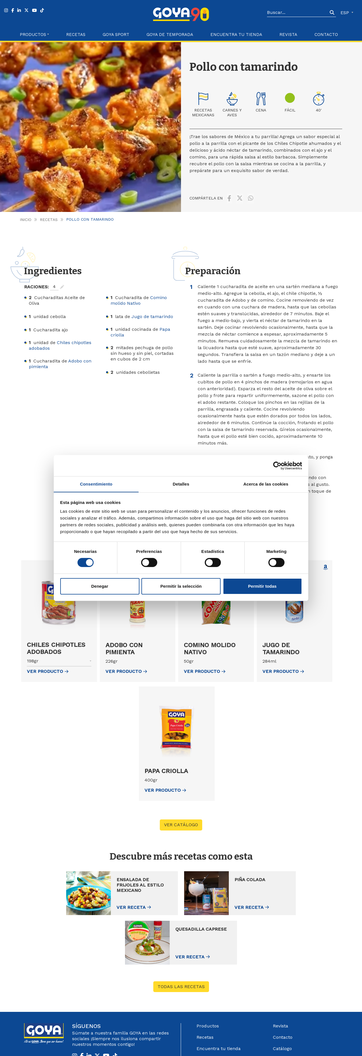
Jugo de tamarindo (152, 314)
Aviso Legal (222, 1044)
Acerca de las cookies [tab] (266, 483)
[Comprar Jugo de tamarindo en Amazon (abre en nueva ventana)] (325, 565)
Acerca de (208, 1019)
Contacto (326, 34)
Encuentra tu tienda (219, 996)
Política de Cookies (294, 1044)
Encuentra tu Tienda (236, 34)
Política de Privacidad (255, 1044)
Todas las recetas (181, 934)
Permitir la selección (181, 586)
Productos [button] (33, 34)
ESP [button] (345, 12)
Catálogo (282, 996)
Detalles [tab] (181, 483)
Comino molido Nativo (139, 297)
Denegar (99, 586)
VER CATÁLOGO (181, 822)
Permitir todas (262, 586)
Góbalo (204, 1044)
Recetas (75, 34)
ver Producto (47, 669)
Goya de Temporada (169, 34)
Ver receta (85, 905)
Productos (208, 974)
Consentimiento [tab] (96, 483)
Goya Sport (116, 34)
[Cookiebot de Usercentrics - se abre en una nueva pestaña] (277, 465)
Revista (288, 34)
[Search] (297, 13)
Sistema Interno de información (293, 1010)
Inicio (25, 216)
